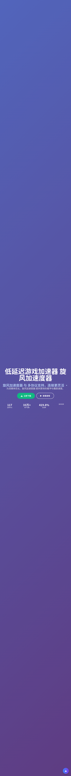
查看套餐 (45, 395)
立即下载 (26, 395)
